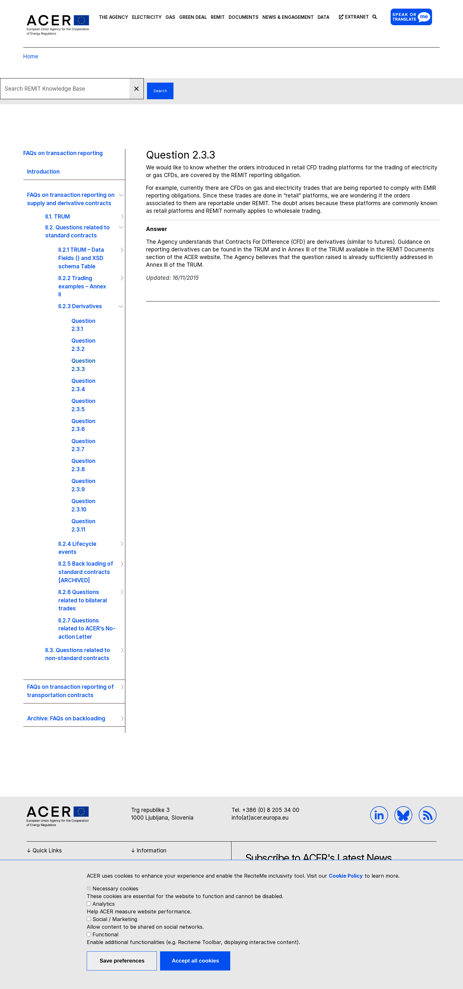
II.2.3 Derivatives (80, 306)
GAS (170, 17)
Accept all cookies (195, 961)
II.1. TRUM (57, 216)
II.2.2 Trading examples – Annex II (82, 286)
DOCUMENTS (244, 17)
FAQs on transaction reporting (63, 153)
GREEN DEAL (193, 17)
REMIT (218, 17)
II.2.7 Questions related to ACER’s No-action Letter (86, 628)
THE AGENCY (113, 17)
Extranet (353, 16)
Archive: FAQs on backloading (66, 718)
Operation (119, 195)
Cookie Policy (346, 876)
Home (30, 56)
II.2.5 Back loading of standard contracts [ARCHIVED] (85, 571)
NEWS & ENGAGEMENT (288, 17)
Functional (105, 934)
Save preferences (121, 961)
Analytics (103, 904)
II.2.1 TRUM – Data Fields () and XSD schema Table (81, 257)
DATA (323, 17)
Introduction (43, 171)
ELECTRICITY (147, 17)
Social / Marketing (114, 919)
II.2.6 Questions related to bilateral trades (82, 600)
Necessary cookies (115, 888)
